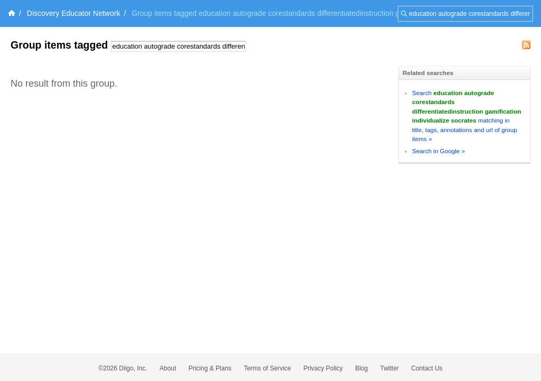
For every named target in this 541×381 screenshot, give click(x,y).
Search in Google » (438, 150)
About (168, 368)
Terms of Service (267, 368)
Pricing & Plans (210, 368)
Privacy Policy (323, 368)
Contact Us (426, 368)
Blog (361, 368)
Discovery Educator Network (73, 13)
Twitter (389, 368)
